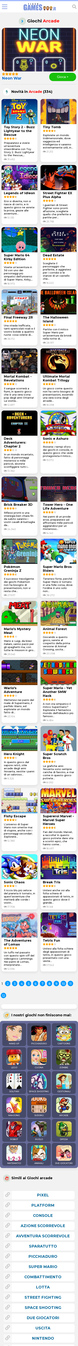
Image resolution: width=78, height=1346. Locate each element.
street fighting (43, 1297)
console (43, 1215)
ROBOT (14, 1131)
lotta (43, 1287)
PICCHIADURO (39, 1035)
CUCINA (39, 1059)
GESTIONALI (64, 1083)
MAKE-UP (14, 1035)
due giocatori (43, 1318)
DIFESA (64, 1131)
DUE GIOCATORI (64, 1155)
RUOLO (39, 1131)
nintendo (43, 1338)
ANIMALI (39, 1155)
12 (3, 996)
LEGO (14, 1059)
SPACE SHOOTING (39, 1083)
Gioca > (62, 77)
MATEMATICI (14, 1155)
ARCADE (64, 1107)
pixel (43, 1195)
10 (63, 984)
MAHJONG (14, 1107)
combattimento (42, 1277)
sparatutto (43, 1246)
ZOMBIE (64, 1059)
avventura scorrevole (43, 1236)
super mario (43, 1266)
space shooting (43, 1307)
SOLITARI (14, 1083)
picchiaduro (42, 1256)
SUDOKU (39, 1107)
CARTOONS (64, 1035)
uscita (43, 1328)
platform (42, 1205)
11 (70, 984)
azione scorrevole (43, 1225)
